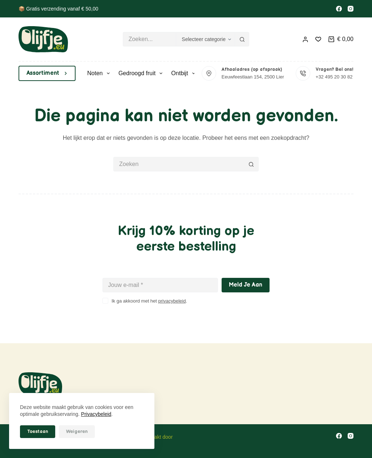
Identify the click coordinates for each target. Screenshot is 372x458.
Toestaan (37, 431)
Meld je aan (245, 284)
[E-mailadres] (160, 285)
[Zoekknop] (242, 39)
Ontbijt (184, 73)
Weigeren (77, 431)
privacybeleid (172, 301)
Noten (100, 73)
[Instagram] (350, 9)
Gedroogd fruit (141, 73)
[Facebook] (339, 9)
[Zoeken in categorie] (205, 39)
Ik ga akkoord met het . (149, 301)
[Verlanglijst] (318, 39)
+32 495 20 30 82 (334, 77)
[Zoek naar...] (149, 39)
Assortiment (47, 73)
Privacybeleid (96, 414)
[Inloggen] (305, 39)
